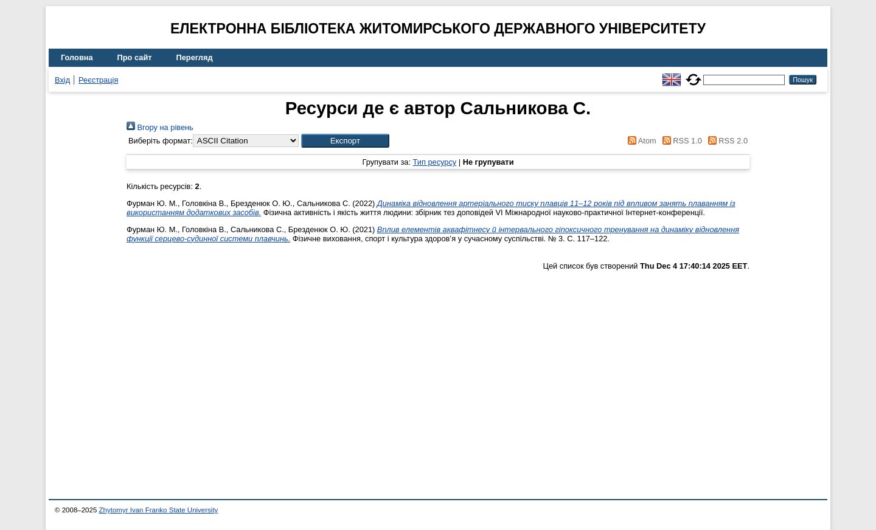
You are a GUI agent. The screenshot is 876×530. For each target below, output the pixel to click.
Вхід (62, 79)
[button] (345, 141)
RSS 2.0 (726, 140)
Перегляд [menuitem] (194, 57)
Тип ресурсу (435, 162)
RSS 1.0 (680, 140)
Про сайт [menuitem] (134, 57)
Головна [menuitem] (77, 57)
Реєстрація (98, 79)
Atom (640, 140)
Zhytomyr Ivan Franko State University (158, 510)
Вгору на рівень (160, 127)
